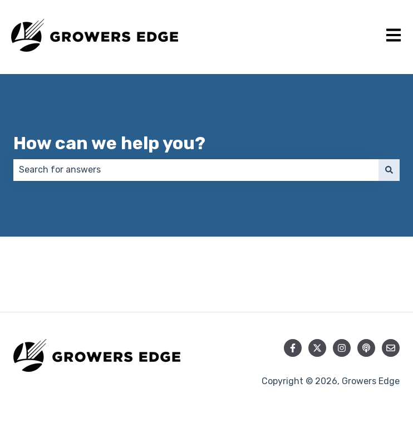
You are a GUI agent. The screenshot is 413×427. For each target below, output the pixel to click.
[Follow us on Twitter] (317, 348)
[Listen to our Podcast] (366, 348)
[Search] (389, 169)
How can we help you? (109, 143)
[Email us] (391, 348)
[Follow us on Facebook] (293, 348)
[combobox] (195, 169)
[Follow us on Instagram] (342, 348)
